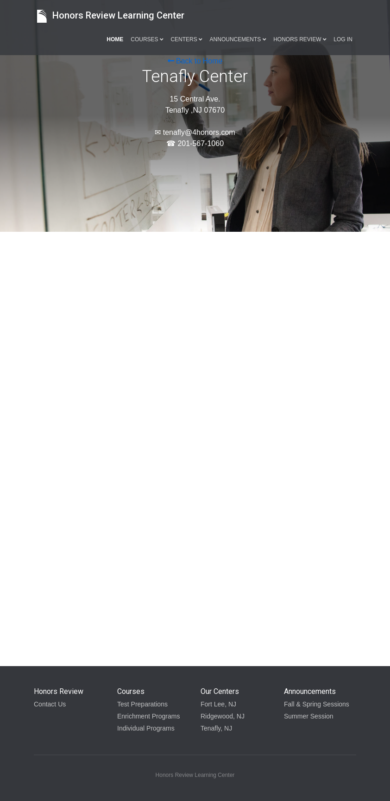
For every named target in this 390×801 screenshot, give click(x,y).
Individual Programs (146, 728)
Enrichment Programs (148, 716)
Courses (147, 39)
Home (115, 39)
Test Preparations (142, 704)
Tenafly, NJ (216, 728)
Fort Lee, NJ (218, 704)
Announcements (238, 39)
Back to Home (195, 61)
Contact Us (50, 704)
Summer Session (308, 716)
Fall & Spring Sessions (316, 704)
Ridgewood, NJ (223, 716)
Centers (186, 39)
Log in (342, 39)
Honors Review (299, 39)
